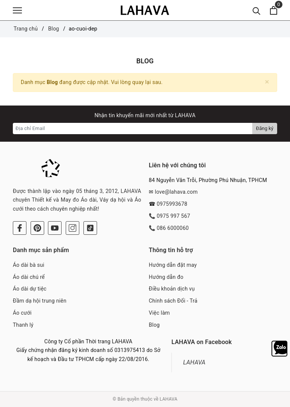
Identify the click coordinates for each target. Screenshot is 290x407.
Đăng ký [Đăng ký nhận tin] (264, 128)
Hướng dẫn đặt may (173, 265)
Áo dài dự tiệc (29, 289)
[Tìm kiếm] (257, 10)
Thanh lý (23, 325)
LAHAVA (194, 362)
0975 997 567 (173, 216)
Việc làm (159, 313)
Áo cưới (22, 313)
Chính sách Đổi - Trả (173, 301)
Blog (154, 325)
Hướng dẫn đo (166, 277)
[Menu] (17, 10)
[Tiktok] (90, 228)
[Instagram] (72, 228)
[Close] (267, 81)
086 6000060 (173, 228)
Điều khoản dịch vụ (172, 289)
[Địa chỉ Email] (133, 128)
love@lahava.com (176, 192)
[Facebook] (19, 228)
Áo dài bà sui (28, 265)
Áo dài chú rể (29, 277)
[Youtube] (55, 228)
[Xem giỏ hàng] (273, 10)
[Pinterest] (37, 228)
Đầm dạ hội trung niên (39, 301)
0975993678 (172, 204)
